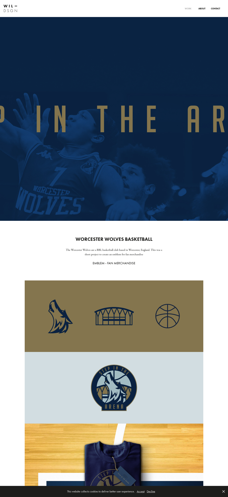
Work (188, 8)
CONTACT (215, 8)
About (201, 8)
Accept (141, 491)
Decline (151, 491)
